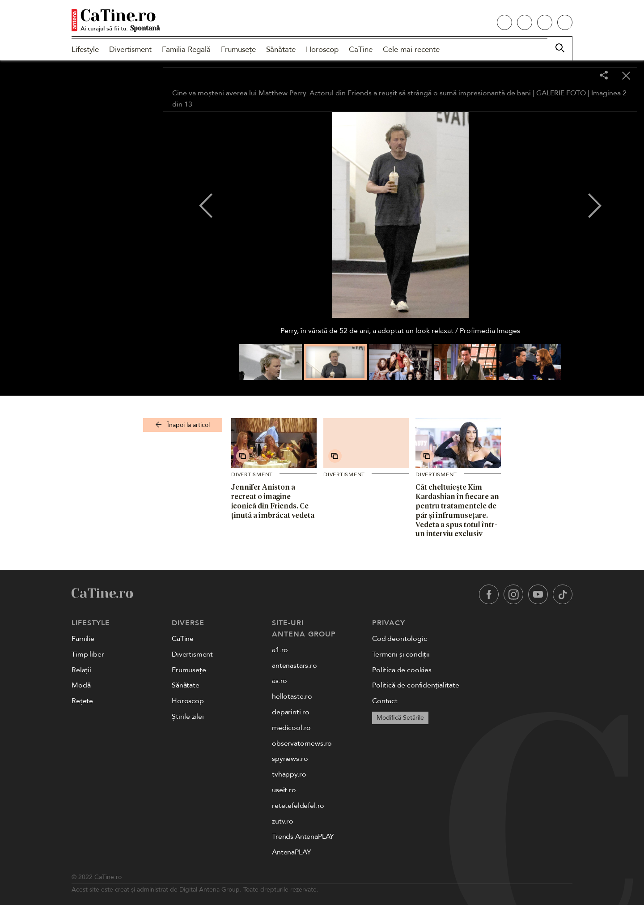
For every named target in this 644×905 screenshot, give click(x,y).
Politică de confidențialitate (415, 685)
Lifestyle (85, 49)
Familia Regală (186, 49)
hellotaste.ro (292, 696)
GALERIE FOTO (561, 93)
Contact (385, 701)
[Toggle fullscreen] (581, 76)
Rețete (82, 701)
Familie (83, 639)
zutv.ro (282, 821)
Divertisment (130, 49)
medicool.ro (291, 728)
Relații (81, 670)
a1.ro (280, 650)
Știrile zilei (188, 716)
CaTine (361, 49)
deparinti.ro (290, 712)
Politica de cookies (402, 670)
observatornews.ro (302, 743)
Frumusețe (238, 49)
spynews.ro (290, 759)
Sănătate (281, 49)
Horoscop (322, 49)
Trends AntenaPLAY (303, 836)
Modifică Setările (400, 717)
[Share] (604, 76)
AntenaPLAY (291, 852)
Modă (81, 685)
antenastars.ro (294, 665)
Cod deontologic (399, 639)
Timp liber (88, 654)
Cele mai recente (411, 49)
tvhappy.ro (289, 774)
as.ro (279, 681)
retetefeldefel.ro (298, 806)
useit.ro (284, 790)
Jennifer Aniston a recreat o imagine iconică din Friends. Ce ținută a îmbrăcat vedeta (272, 500)
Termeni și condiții (401, 654)
